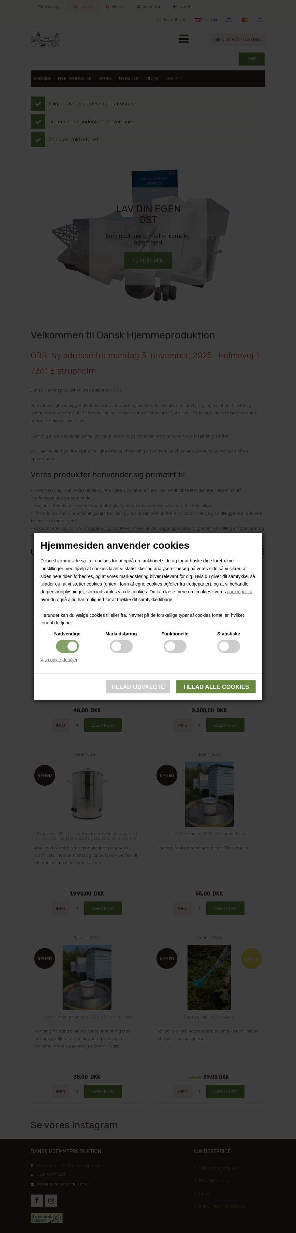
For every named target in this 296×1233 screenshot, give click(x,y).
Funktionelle (174, 633)
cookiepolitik (239, 591)
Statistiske (228, 633)
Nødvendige (67, 633)
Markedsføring (121, 633)
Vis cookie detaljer (58, 659)
